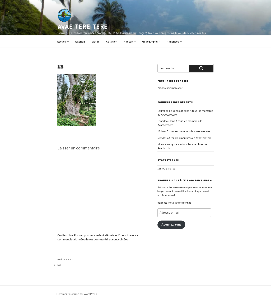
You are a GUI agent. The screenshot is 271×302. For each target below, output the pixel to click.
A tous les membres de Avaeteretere (188, 131)
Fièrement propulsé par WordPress (76, 293)
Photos (130, 41)
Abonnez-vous (171, 224)
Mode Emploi (151, 41)
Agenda (80, 41)
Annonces (174, 41)
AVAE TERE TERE (82, 27)
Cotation (111, 41)
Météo (95, 41)
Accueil (63, 41)
